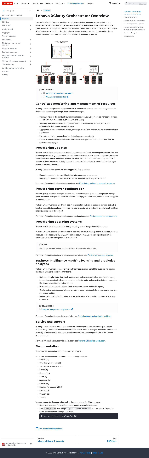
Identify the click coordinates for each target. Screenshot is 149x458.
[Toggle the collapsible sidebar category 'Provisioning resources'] (30, 52)
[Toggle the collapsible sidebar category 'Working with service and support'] (30, 61)
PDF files (5, 22)
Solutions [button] (59, 3)
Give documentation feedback (49, 429)
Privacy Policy (85, 453)
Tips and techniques (9, 36)
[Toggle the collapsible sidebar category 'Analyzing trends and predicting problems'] (30, 56)
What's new (6, 25)
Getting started (7, 29)
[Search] (136, 3)
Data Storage (37, 3)
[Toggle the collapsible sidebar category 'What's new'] (30, 25)
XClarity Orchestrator (75, 3)
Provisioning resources (10, 52)
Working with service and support (14, 61)
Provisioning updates (130, 17)
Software (49, 3)
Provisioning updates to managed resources (97, 183)
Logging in (6, 33)
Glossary (5, 71)
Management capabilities (57, 97)
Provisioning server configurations (103, 216)
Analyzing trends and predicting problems (13, 56)
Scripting (90, 3)
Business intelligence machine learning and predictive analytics (134, 28)
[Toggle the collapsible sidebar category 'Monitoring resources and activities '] (30, 44)
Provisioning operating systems (100, 255)
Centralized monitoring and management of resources (132, 13)
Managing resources (9, 48)
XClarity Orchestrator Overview (59, 93)
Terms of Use (97, 453)
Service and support (130, 33)
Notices (5, 75)
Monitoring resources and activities (11, 44)
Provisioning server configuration (134, 20)
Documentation (129, 36)
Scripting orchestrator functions (13, 68)
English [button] (113, 3)
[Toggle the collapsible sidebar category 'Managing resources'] (30, 48)
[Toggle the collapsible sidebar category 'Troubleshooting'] (30, 65)
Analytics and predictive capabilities (57, 309)
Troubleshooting (8, 64)
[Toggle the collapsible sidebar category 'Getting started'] (30, 29)
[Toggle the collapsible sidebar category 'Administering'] (30, 39)
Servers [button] (24, 3)
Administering (7, 39)
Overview (5, 19)
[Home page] (38, 10)
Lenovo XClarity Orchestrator (12, 15)
